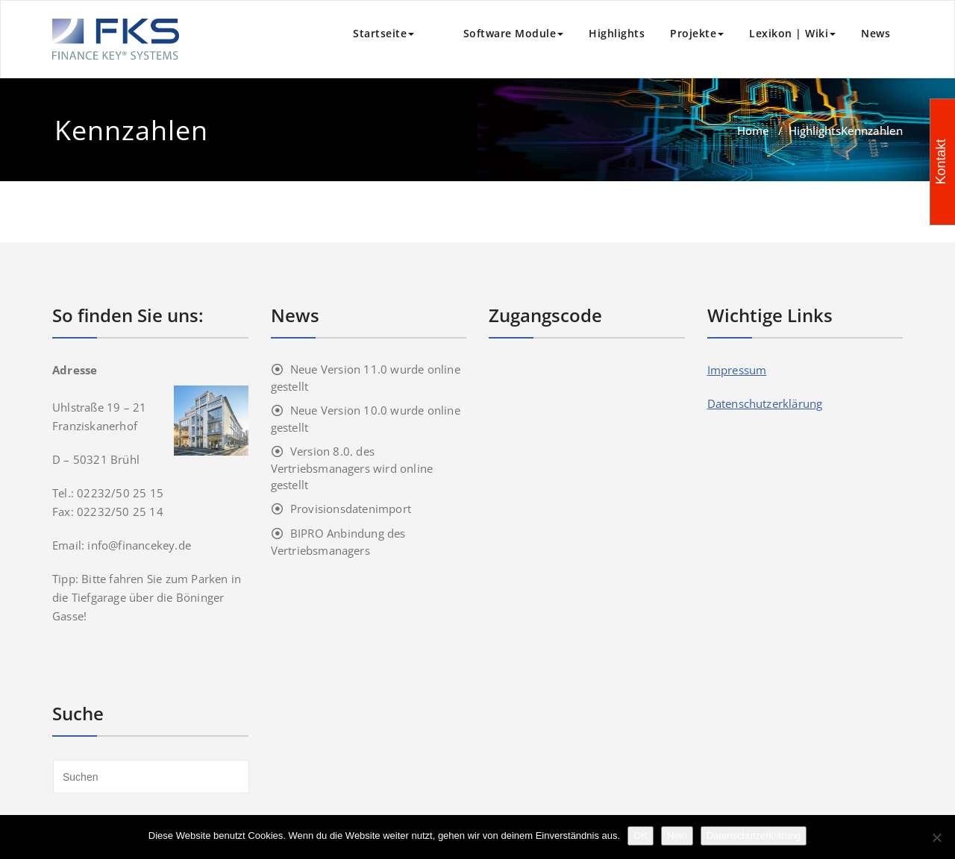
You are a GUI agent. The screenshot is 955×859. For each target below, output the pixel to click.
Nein (677, 835)
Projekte (697, 33)
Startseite (383, 33)
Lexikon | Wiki (792, 33)
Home (753, 130)
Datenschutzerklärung (765, 403)
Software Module (501, 33)
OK (640, 835)
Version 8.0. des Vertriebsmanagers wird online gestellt (352, 468)
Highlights (617, 33)
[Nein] (936, 837)
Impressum (737, 369)
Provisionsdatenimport (350, 508)
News (875, 33)
